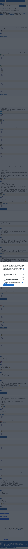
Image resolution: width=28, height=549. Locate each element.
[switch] (23, 274)
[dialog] (14, 274)
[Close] (26, 263)
